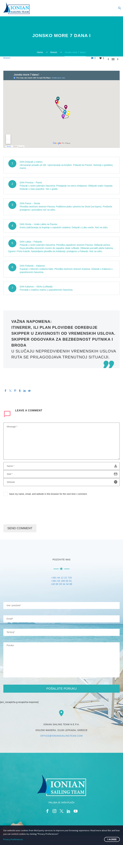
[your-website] (61, 632)
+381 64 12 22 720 (61, 577)
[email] (61, 474)
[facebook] (47, 811)
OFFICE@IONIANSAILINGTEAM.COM (61, 736)
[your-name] (61, 605)
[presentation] (27, 511)
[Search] (119, 8)
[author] (61, 466)
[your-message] (61, 659)
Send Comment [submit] (19, 528)
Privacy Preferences (13, 839)
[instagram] (54, 811)
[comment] (61, 441)
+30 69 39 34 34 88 (61, 584)
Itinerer (6, 58)
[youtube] (76, 811)
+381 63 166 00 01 (61, 581)
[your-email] (61, 618)
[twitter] (61, 811)
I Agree (112, 839)
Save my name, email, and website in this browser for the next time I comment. (48, 494)
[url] (61, 482)
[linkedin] (68, 811)
